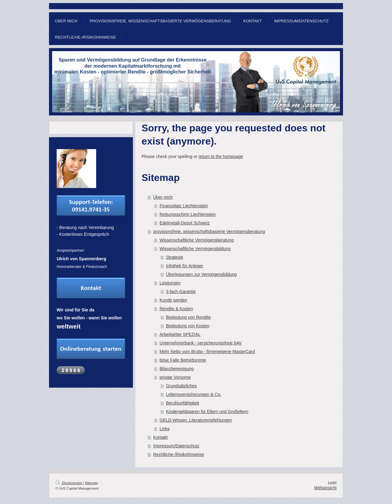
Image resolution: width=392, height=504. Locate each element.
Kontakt (160, 437)
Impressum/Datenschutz (176, 445)
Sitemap (91, 483)
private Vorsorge (175, 377)
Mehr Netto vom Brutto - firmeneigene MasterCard (207, 351)
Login (332, 482)
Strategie (174, 257)
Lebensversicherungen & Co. (193, 394)
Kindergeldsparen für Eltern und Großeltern (207, 411)
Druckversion (69, 483)
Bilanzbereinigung (177, 368)
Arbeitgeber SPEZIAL (180, 334)
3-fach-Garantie (181, 291)
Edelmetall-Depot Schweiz (184, 222)
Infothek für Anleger (184, 265)
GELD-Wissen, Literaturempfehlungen (196, 420)
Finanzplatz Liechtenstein (184, 205)
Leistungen (170, 282)
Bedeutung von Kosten (187, 325)
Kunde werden (173, 300)
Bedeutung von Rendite (188, 317)
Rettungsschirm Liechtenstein (188, 214)
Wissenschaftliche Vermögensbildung (195, 248)
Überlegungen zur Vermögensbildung (201, 274)
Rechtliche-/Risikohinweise (178, 454)
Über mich (163, 197)
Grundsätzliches (181, 385)
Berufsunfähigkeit (182, 403)
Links (165, 428)
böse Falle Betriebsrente (183, 360)
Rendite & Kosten (176, 308)
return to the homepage (220, 156)
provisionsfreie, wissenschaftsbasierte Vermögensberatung (209, 231)
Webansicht (325, 487)
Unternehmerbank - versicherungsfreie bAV (201, 342)
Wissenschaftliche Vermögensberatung (197, 240)
